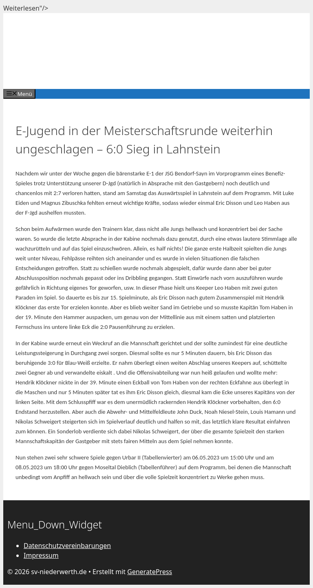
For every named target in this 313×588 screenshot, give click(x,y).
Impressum (41, 555)
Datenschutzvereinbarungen (67, 545)
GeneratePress (149, 571)
